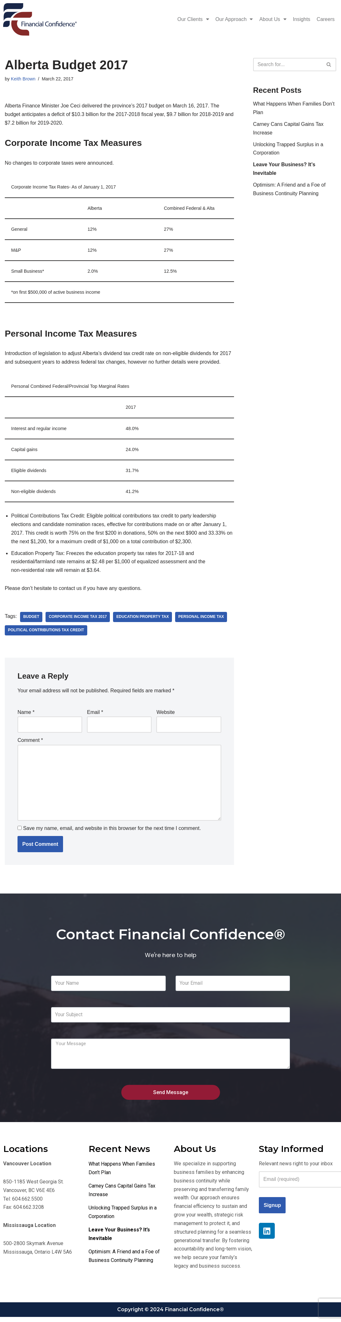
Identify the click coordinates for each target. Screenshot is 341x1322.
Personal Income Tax (202, 620)
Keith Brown (23, 78)
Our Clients (192, 19)
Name (26, 715)
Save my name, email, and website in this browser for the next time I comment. (112, 831)
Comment (30, 743)
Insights (301, 19)
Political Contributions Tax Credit (46, 633)
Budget (31, 620)
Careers (325, 19)
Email (95, 715)
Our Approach (233, 19)
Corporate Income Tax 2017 (78, 620)
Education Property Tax (143, 620)
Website (165, 715)
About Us (272, 19)
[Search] (287, 64)
